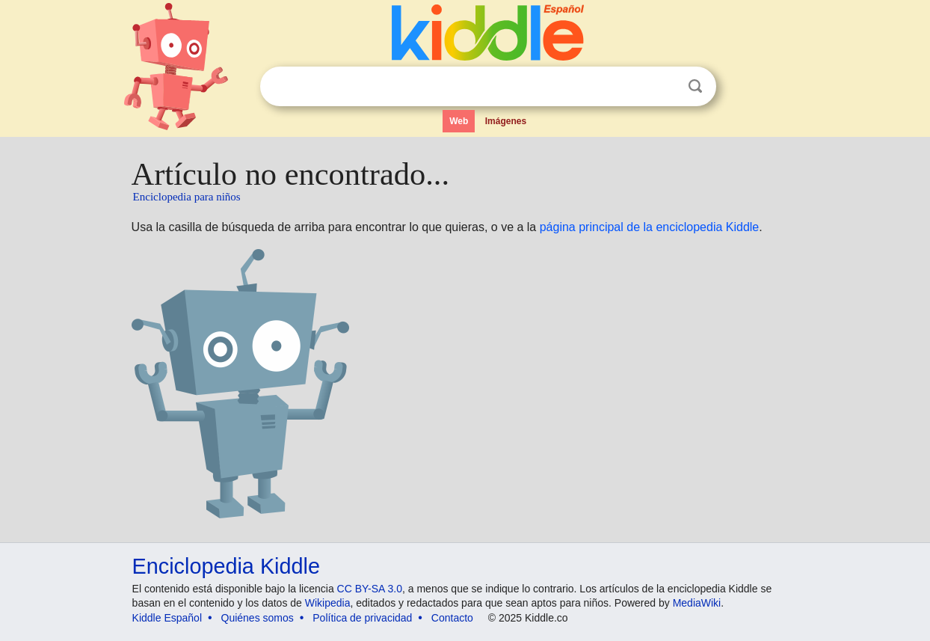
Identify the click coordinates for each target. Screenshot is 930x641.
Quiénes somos (257, 618)
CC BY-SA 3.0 (369, 589)
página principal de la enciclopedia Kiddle (650, 227)
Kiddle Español (167, 618)
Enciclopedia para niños (187, 197)
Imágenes (505, 121)
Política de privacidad (362, 618)
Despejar (664, 86)
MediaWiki (697, 603)
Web (458, 121)
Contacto (452, 618)
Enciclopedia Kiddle (226, 566)
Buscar (695, 86)
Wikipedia (328, 603)
